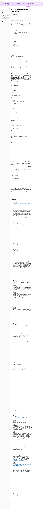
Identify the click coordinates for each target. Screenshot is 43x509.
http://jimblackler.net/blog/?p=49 (18, 460)
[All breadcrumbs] (12, 7)
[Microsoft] (1, 1)
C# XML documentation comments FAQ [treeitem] (5, 18)
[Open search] (39, 1)
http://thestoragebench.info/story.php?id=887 (23, 491)
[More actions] (31, 7)
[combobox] (5, 8)
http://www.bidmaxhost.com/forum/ (17, 348)
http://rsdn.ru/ (15, 226)
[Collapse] (9, 6)
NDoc (26, 193)
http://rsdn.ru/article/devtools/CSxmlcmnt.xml (19, 246)
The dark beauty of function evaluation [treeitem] (6, 16)
